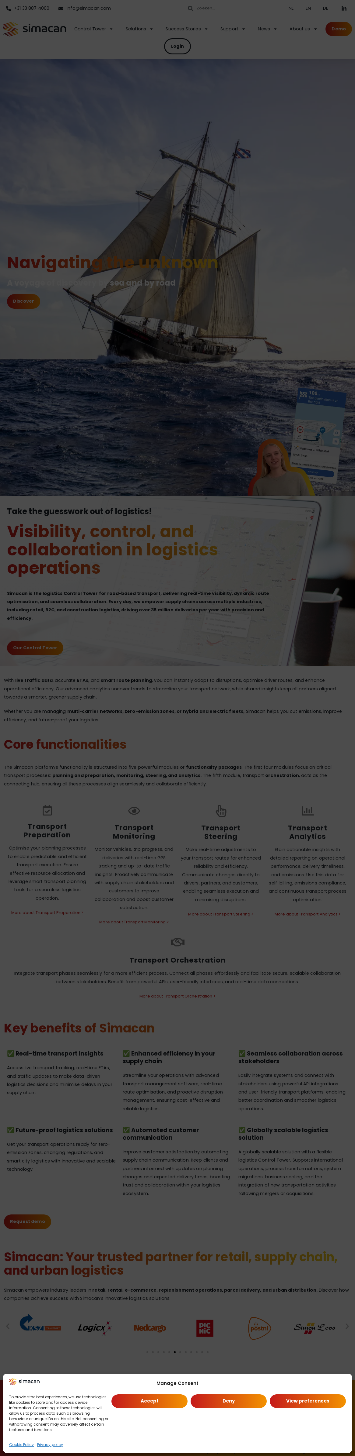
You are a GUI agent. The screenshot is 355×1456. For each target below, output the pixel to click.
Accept (150, 1401)
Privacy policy (50, 1444)
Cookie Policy (21, 1444)
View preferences (307, 1401)
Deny (229, 1401)
